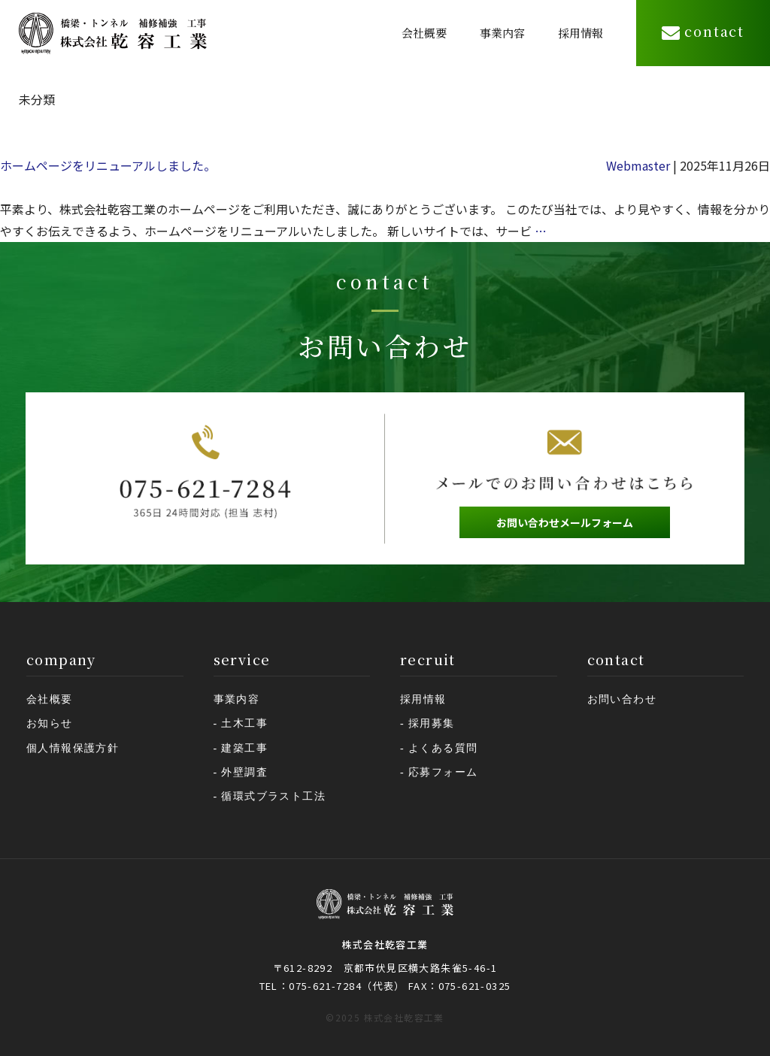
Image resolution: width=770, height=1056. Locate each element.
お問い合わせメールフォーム (564, 522)
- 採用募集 (427, 723)
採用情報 (580, 33)
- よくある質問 (438, 748)
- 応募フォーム (438, 772)
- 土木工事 (241, 723)
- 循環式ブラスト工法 (270, 796)
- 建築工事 (241, 748)
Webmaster (638, 165)
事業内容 (502, 33)
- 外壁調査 (241, 772)
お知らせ (49, 723)
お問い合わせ (621, 699)
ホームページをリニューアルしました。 (108, 165)
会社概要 (424, 33)
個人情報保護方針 (72, 748)
